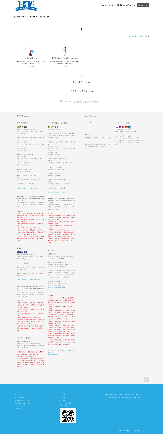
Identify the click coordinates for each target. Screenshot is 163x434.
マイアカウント (110, 5)
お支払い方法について (21, 397)
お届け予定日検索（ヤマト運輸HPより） (27, 188)
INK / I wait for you (30, 58)
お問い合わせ (19, 408)
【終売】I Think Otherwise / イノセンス (64, 58)
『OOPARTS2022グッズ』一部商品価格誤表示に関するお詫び (123, 397)
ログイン (128, 5)
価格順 (140, 36)
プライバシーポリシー (21, 406)
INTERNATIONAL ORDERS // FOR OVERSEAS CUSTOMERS (124, 394)
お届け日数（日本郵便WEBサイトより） (58, 287)
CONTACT (45, 17)
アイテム (142, 5)
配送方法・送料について (22, 400)
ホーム (17, 394)
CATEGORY (20, 17)
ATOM (66, 406)
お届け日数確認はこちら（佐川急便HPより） (28, 279)
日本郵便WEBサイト (53, 354)
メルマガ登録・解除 (66, 403)
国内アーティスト (18, 22)
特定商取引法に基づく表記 (22, 403)
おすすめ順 (132, 36)
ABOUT (33, 17)
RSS (61, 406)
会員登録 (119, 5)
